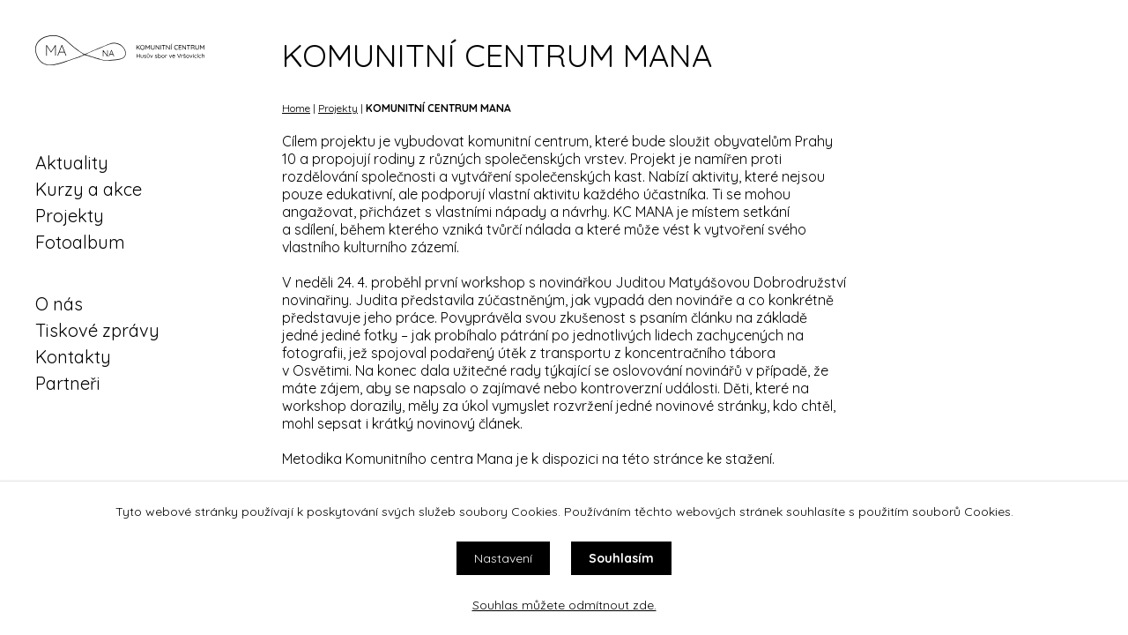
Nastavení (503, 558)
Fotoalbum (80, 242)
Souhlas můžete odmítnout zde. (564, 605)
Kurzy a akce (88, 189)
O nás (59, 304)
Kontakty (73, 357)
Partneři (67, 383)
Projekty (69, 216)
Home (296, 108)
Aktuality (71, 163)
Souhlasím (621, 558)
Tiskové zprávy (97, 330)
